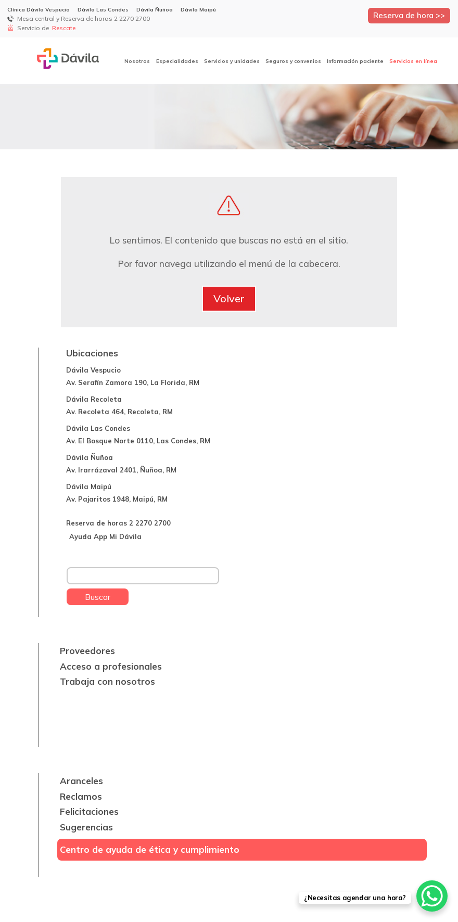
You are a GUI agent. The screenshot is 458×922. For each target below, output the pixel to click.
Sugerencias (86, 827)
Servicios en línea (413, 61)
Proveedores (87, 650)
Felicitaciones (89, 811)
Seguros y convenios (293, 61)
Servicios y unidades (232, 61)
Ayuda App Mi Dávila (105, 536)
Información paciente (355, 61)
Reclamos (81, 796)
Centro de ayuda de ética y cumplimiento (149, 849)
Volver (229, 298)
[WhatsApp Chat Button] (432, 896)
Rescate (64, 28)
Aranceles (81, 780)
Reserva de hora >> (409, 15)
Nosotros (137, 61)
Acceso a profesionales (111, 666)
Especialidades (177, 61)
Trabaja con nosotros (107, 681)
